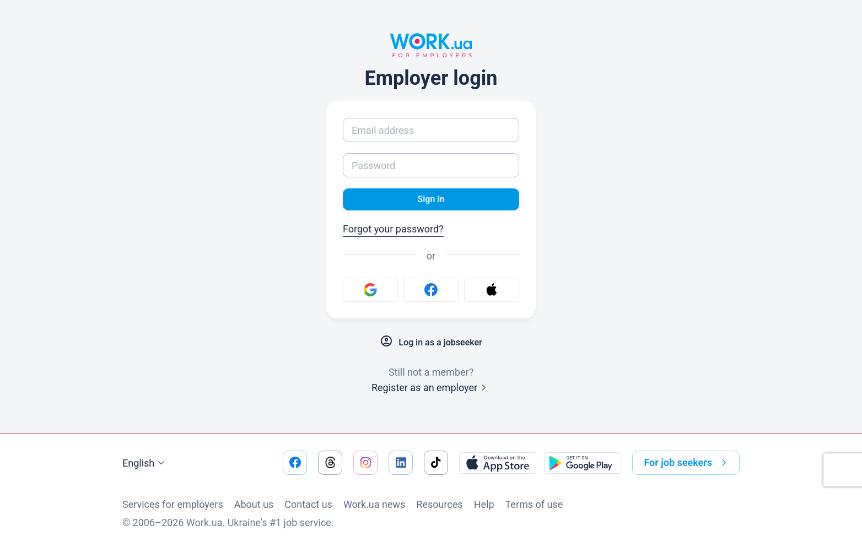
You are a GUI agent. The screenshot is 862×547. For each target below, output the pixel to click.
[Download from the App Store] (497, 463)
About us (254, 504)
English (145, 463)
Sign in (431, 200)
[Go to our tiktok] (436, 463)
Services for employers (172, 504)
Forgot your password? (393, 231)
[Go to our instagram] (365, 463)
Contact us (308, 504)
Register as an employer (431, 390)
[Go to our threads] (330, 463)
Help (484, 504)
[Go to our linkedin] (401, 463)
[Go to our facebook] (295, 463)
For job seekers (687, 462)
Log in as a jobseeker (431, 343)
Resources (439, 504)
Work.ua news (374, 504)
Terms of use (534, 504)
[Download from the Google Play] (582, 463)
